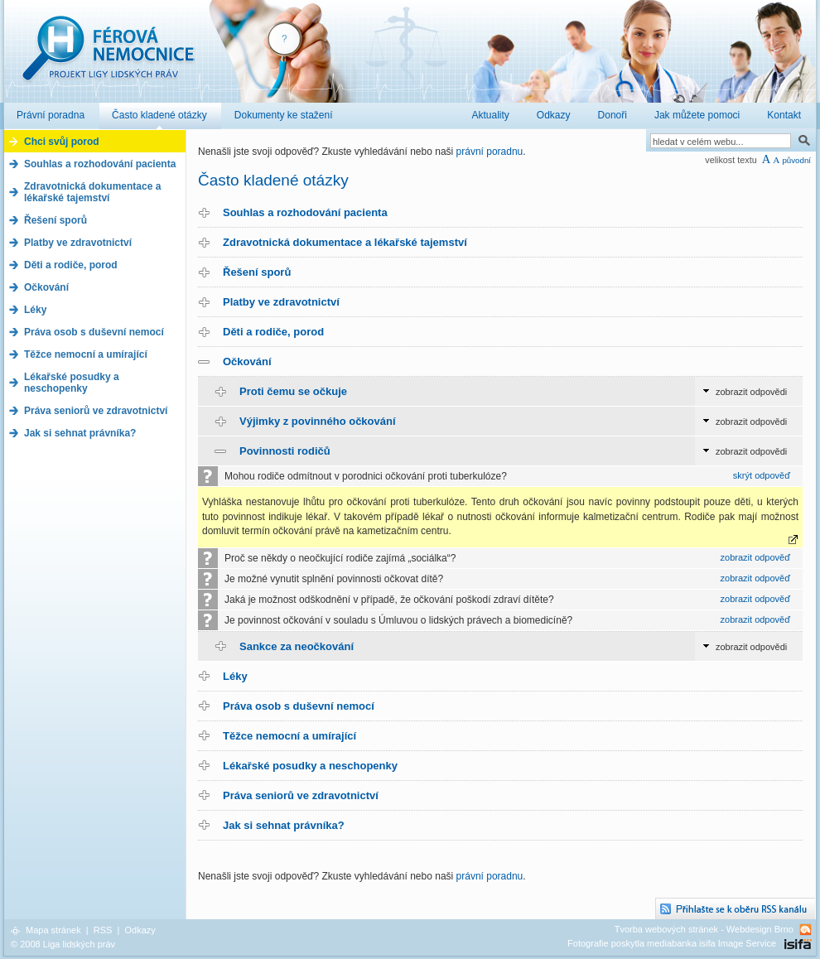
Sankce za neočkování (296, 646)
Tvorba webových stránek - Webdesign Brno (704, 929)
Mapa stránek (53, 930)
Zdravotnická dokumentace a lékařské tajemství (345, 242)
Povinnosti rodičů (284, 451)
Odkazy (139, 930)
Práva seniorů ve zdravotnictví (301, 795)
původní (796, 160)
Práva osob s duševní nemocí (298, 706)
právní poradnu (489, 151)
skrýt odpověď (761, 475)
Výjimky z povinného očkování (317, 421)
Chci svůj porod (61, 141)
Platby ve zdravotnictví (281, 302)
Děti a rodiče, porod (273, 331)
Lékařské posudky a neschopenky (310, 765)
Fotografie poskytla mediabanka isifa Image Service (671, 943)
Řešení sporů (257, 272)
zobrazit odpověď (755, 557)
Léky (235, 676)
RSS (103, 930)
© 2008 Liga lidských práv (63, 944)
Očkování (247, 361)
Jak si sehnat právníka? (284, 825)
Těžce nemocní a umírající (289, 736)
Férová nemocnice (108, 56)
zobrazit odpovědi (751, 392)
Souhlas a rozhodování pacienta (305, 212)
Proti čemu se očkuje (293, 391)
